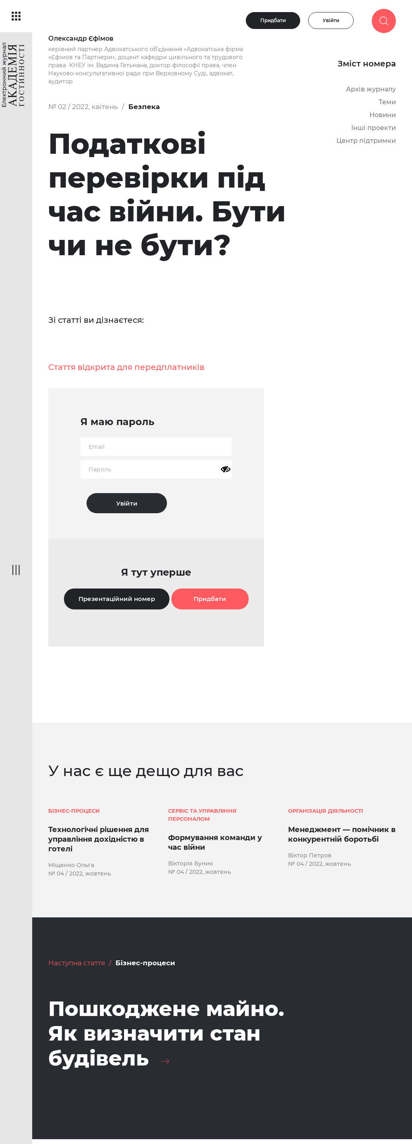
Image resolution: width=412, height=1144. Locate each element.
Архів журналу (371, 89)
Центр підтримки (366, 141)
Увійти (331, 20)
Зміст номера (367, 63)
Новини (382, 115)
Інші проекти (373, 128)
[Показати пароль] (226, 469)
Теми (387, 102)
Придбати (273, 20)
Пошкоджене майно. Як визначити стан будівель (173, 1036)
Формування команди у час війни (215, 843)
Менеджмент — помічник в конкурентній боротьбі (342, 835)
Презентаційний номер (116, 599)
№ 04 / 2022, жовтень (79, 874)
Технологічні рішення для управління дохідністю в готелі (98, 840)
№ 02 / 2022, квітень (83, 107)
